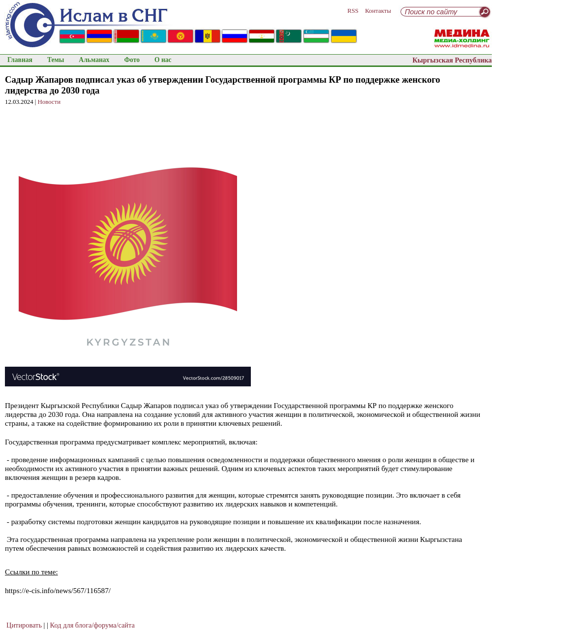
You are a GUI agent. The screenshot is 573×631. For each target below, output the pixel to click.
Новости (49, 101)
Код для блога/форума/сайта (92, 625)
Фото (132, 59)
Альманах (94, 59)
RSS (353, 10)
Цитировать (24, 625)
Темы (55, 59)
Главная (19, 59)
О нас (163, 59)
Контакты (378, 10)
